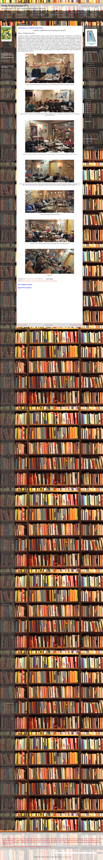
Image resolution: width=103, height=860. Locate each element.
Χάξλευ (8, 724)
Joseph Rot (3, 791)
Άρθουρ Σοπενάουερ (10, 165)
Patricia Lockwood (10, 809)
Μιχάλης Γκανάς (4, 485)
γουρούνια (12, 241)
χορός (10, 730)
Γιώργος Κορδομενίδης (10, 224)
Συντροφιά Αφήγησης (47, 17)
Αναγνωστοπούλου (4, 135)
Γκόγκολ (12, 237)
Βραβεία (10, 197)
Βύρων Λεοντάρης (6, 200)
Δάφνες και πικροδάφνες (7, 246)
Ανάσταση (3, 138)
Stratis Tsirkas (9, 818)
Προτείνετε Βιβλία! (5, 60)
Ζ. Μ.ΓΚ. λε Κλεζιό (9, 334)
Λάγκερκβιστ (3, 436)
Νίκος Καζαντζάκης (6, 517)
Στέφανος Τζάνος (4, 651)
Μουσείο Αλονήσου (5, 492)
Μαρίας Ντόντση (11, 471)
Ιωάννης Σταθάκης (4, 394)
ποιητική (5, 594)
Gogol (13, 782)
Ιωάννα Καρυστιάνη (10, 392)
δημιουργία (3, 254)
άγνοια (10, 113)
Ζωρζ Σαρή (6, 345)
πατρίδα (12, 581)
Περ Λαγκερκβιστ (11, 587)
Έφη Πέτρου (10, 333)
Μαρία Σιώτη (9, 469)
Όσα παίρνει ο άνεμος (10, 558)
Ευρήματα (71, 14)
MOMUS (6, 799)
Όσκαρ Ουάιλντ (5, 559)
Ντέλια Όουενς (7, 529)
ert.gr (88, 144)
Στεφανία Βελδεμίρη (8, 650)
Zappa (6, 828)
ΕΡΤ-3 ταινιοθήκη (9, 316)
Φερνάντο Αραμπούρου (9, 706)
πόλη (11, 594)
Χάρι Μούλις (4, 726)
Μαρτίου (90, 77)
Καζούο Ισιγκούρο (4, 399)
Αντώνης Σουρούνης (6, 153)
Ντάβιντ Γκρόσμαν (6, 528)
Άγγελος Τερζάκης (10, 112)
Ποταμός (10, 599)
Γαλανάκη (12, 200)
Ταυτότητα (81, 17)
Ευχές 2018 (8, 331)
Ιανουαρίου (90, 98)
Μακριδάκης (3, 457)
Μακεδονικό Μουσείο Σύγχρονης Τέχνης (7, 454)
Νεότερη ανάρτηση (23, 325)
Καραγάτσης (10, 404)
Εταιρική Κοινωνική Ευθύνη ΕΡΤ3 (57, 14)
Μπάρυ (12, 498)
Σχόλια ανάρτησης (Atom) (52, 328)
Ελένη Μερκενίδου (6, 292)
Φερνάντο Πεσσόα (7, 707)
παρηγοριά (3, 579)
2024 (88, 57)
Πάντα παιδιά (94, 14)
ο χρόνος (12, 544)
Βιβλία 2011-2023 (36, 12)
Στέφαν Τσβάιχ (11, 649)
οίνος (4, 553)
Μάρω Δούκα (11, 476)
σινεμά (8, 632)
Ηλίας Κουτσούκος (10, 363)
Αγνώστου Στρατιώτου (6, 114)
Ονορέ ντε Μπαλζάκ (10, 555)
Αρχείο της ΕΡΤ (6, 170)
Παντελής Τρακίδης (7, 571)
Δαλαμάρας (3, 245)
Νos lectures (9, 532)
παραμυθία (10, 577)
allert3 (11, 755)
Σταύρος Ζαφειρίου (4, 645)
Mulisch (4, 801)
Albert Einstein (4, 755)
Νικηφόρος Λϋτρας (4, 511)
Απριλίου (90, 75)
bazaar (4, 759)
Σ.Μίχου (10, 625)
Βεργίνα (11, 181)
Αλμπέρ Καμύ (10, 129)
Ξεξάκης (3, 535)
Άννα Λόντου (3, 146)
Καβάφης (3, 398)
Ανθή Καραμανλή (6, 144)
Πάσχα (8, 581)
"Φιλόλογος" (3, 105)
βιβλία (5, 19)
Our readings (8, 805)
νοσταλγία (3, 526)
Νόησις (9, 524)
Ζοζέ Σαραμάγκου (6, 340)
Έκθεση (2, 286)
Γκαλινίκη (10, 236)
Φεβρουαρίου (91, 78)
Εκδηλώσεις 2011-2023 (21, 14)
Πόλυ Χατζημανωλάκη (10, 597)
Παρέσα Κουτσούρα (6, 578)
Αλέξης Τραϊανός (11, 128)
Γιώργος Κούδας (6, 225)
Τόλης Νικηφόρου (10, 696)
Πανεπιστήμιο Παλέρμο (5, 568)
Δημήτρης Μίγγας (6, 252)
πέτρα (13, 589)
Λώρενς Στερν (10, 447)
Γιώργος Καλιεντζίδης (36, 280)
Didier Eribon (6, 769)
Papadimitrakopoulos (5, 808)
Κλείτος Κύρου (6, 414)
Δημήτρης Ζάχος (6, 250)
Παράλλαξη (3, 577)
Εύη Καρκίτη (9, 326)
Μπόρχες (10, 503)
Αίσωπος (12, 119)
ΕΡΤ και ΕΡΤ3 (7, 14)
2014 (88, 116)
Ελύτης (13, 299)
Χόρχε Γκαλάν (9, 731)
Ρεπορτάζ (3, 618)
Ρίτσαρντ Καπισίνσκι (5, 619)
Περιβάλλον (5, 588)
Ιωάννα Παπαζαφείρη (7, 393)
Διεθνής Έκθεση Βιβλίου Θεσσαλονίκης (79, 12)
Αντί (2, 148)
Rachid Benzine (11, 810)
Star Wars (7, 817)
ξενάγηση (10, 534)
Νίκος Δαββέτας (10, 515)
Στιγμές (10, 651)
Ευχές (2, 331)
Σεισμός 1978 (3, 630)
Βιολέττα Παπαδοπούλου (7, 192)
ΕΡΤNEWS (3, 320)
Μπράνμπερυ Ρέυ (4, 505)
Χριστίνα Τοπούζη (4, 740)
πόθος (2, 593)
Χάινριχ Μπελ (3, 723)
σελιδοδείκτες (10, 630)
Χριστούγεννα (4, 743)
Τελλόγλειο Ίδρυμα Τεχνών (6, 672)
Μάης (5, 450)
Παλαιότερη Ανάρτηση (75, 325)
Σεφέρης (6, 631)
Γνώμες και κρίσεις (9, 240)
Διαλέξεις (3, 263)
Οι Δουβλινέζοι (3, 548)
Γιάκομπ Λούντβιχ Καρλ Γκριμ (7, 207)
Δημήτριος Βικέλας (9, 253)
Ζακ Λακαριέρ (4, 335)
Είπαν (4, 281)
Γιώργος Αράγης (10, 219)
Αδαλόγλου (10, 115)
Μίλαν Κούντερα (11, 483)
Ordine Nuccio (7, 804)
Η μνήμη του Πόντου (9, 356)
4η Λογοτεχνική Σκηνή (9, 108)
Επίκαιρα (5, 306)
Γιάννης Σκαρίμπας (5, 213)
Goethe (9, 782)
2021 (88, 102)
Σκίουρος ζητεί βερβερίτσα (6, 635)
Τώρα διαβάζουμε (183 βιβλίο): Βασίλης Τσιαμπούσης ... (93, 85)
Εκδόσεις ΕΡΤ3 (4, 284)
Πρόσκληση (3, 606)
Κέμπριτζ (9, 408)
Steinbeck (12, 817)
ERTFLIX (7, 775)
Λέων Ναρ (8, 440)
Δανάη (8, 245)
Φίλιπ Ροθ (10, 712)
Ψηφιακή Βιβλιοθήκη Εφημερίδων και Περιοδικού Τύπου (7, 750)
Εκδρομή (11, 284)
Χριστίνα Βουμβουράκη (7, 738)
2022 (88, 100)
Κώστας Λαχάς (9, 431)
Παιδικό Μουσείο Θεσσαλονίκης (91, 147)
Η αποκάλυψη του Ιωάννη (7, 347)
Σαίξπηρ (2, 626)
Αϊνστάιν (7, 119)
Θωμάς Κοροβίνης (10, 384)
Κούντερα (7, 420)
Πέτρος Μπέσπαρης (6, 591)
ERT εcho (89, 141)
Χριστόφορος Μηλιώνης (9, 744)
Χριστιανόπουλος (11, 737)
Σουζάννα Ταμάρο (10, 638)
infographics (10, 785)
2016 (88, 112)
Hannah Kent (5, 783)
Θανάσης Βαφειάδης (5, 373)
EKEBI (9, 770)
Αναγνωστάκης (4, 134)
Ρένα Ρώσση (9, 617)
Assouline (7, 758)
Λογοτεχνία (5, 444)
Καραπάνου (3, 405)
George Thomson (9, 779)
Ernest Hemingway (5, 772)
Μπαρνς (8, 498)
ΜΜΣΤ (7, 486)
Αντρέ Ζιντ (3, 152)
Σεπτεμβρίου (91, 67)
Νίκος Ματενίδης (10, 519)
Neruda (8, 801)
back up (12, 758)
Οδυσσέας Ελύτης (7, 546)
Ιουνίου (89, 71)
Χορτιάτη (2, 731)
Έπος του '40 (11, 307)
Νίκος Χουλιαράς (6, 523)
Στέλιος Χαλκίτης (4, 649)
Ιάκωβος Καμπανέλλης (5, 386)
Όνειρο (2, 555)
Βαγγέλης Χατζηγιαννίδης (9, 174)
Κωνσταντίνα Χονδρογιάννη (7, 426)
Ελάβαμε (4, 290)
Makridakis (10, 796)
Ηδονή (7, 362)
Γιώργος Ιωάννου (4, 220)
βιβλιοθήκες (3, 185)
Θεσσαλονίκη (3, 384)
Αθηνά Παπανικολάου (7, 118)
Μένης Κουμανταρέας (5, 480)
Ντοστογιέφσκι (10, 531)
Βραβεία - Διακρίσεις (5, 198)
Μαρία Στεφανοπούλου (5, 470)
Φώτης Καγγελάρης (9, 718)
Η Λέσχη (7, 354)
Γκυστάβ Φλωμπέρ (8, 239)
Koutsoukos (10, 791)
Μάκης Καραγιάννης (6, 456)
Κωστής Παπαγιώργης (7, 434)
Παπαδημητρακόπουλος (5, 573)
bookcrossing (3, 763)
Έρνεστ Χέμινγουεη (6, 312)
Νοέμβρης (12, 523)
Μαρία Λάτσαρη (11, 464)
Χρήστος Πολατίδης (9, 733)
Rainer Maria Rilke (6, 811)
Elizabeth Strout (9, 771)
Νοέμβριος (4, 524)
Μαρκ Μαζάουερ (11, 473)
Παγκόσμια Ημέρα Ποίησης (8, 561)
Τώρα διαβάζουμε (92, 17)
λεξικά (2, 438)
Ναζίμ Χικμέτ (5, 508)
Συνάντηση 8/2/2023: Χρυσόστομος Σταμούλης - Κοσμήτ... (92, 94)
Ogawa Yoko (7, 803)
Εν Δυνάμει (3, 302)
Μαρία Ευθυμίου (10, 463)
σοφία (4, 639)
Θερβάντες (10, 382)
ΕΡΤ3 (6, 317)
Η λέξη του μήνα (82, 14)
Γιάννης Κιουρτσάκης (10, 210)
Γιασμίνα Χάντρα (7, 217)
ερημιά (8, 310)
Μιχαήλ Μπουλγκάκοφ (7, 484)
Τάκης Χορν (12, 666)
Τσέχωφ (4, 701)
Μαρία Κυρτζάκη (4, 464)
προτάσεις (10, 606)
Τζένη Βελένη (5, 681)
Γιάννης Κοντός (6, 211)
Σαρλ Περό (11, 629)
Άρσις (11, 166)
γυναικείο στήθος (5, 244)
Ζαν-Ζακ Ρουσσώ (9, 337)
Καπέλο (4, 404)
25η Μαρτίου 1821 (7, 106)
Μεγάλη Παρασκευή (10, 478)
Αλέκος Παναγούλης (10, 121)
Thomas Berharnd (9, 821)
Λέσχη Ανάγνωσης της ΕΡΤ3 (15, 5)
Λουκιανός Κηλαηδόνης (5, 446)
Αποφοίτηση (25, 12)
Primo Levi (5, 810)
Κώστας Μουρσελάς (5, 432)
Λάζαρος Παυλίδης (10, 436)
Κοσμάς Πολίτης (4, 419)
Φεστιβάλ (3, 708)
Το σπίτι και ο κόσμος (10, 694)
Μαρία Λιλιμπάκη (6, 465)
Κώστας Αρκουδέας (5, 430)
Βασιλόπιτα (5, 181)
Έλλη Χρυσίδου (11, 296)
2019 (88, 106)
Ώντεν (12, 753)
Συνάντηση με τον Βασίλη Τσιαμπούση (93, 81)
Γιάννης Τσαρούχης (10, 214)
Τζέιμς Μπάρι (11, 680)
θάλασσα (12, 371)
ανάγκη (2, 132)
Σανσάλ (6, 629)
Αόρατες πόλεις (9, 155)
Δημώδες (4, 258)
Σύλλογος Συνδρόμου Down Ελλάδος (65, 17)
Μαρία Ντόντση (9, 466)
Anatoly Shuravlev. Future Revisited (7, 756)
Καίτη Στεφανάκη (6, 400)
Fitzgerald (11, 776)
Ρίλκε (11, 618)
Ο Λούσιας (10, 542)
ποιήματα (7, 593)
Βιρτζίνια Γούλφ (9, 193)
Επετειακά (4, 305)
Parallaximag (3, 809)
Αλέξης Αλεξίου (4, 127)
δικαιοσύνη (12, 270)
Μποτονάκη (10, 504)
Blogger (69, 856)
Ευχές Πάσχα (7, 332)
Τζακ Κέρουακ (5, 679)
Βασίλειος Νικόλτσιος (5, 178)
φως (2, 718)
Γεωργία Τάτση (9, 206)
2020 (88, 104)
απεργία (2, 160)
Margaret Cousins (4, 797)
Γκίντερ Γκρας (7, 237)
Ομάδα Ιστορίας (9, 554)
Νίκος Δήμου (3, 516)
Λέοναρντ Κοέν (9, 438)
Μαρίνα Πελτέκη (6, 472)
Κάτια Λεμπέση (7, 407)
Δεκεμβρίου (90, 61)
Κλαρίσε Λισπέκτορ (10, 413)
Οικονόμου (12, 552)
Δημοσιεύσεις (47, 12)
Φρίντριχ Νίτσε (9, 717)
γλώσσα (2, 240)
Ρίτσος (11, 619)
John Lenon (9, 790)
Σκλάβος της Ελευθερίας (6, 636)
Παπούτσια (9, 575)
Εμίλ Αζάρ (5, 300)
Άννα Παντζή (11, 146)
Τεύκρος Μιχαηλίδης (8, 676)
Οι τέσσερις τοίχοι (6, 552)
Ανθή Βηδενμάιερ (11, 142)
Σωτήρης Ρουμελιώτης (7, 659)
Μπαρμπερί (3, 498)
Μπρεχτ (11, 505)
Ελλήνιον (8, 299)
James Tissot (5, 789)
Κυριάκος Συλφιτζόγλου (7, 424)
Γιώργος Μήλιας (11, 226)
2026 (88, 54)
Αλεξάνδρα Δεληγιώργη (7, 122)
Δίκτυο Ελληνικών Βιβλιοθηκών (8, 271)
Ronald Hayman (4, 815)
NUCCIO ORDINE (7, 802)
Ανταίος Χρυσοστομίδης (8, 147)
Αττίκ (7, 173)
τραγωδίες (4, 699)
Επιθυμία (12, 305)
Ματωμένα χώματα (6, 477)
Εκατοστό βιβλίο (9, 282)
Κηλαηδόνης (3, 413)
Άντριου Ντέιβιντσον (10, 152)
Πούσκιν (2, 600)
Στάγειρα (8, 643)
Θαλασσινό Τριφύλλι (8, 372)
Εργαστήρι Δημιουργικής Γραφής (38, 14)
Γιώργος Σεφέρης (10, 230)
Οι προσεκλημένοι (10, 551)
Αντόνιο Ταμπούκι (9, 151)
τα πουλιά (6, 661)
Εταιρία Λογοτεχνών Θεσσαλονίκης (7, 322)
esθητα (11, 775)
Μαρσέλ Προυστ (4, 476)
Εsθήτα (2, 334)
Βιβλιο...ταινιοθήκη (5, 184)
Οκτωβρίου (90, 65)
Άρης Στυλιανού (6, 164)
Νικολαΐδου (10, 512)
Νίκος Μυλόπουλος (10, 522)
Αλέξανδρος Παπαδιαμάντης (7, 126)
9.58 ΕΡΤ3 (10, 111)
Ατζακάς (2, 173)
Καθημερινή (12, 399)
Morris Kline (12, 799)
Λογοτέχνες (11, 443)
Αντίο (5, 12)
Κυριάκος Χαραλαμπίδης (6, 425)
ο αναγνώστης (9, 535)
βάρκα (12, 175)
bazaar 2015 (10, 759)
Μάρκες (4, 474)
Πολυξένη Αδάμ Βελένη (7, 598)
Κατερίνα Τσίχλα (10, 406)
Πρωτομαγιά (3, 609)
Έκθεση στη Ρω (10, 288)
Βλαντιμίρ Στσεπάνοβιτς (6, 194)
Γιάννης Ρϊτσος (9, 212)
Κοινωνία (5, 418)
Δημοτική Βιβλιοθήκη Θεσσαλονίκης (7, 257)
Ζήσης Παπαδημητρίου (10, 339)
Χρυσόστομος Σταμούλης (6, 746)
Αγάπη (2, 112)
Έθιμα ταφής (9, 275)
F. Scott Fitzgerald (4, 776)
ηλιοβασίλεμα (4, 367)
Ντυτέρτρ (3, 532)
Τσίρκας (10, 701)
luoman (62, 856)
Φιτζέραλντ (11, 713)
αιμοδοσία (3, 119)
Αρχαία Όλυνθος (4, 167)
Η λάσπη (9, 350)
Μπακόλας (10, 497)
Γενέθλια (12, 201)
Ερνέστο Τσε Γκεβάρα (10, 313)
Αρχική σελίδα (48, 325)
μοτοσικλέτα (11, 490)
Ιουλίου (89, 69)
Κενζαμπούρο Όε (4, 410)
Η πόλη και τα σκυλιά (7, 359)
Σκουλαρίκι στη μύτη (5, 637)
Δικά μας (95, 12)
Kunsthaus (9, 792)
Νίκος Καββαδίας (11, 516)
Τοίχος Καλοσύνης (6, 695)
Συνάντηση (35, 17)
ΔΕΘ (11, 247)
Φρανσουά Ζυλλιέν (10, 714)
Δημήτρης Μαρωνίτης (10, 251)
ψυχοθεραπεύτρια (6, 753)
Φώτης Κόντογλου (4, 719)
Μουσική (10, 496)
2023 (88, 59)
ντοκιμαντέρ (3, 531)
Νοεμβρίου (90, 63)
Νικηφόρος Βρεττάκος (6, 510)
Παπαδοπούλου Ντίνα (6, 574)
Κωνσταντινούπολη (6, 427)
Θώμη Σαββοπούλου (7, 385)
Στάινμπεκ (10, 644)
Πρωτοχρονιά (11, 609)
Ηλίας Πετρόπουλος (6, 366)
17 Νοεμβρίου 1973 (10, 105)
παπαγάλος (3, 572)
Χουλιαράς (3, 732)
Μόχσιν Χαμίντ (4, 497)
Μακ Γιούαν (9, 452)
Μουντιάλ (10, 491)
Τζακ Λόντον (11, 679)
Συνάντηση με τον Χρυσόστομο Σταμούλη (91, 89)
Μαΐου (89, 73)
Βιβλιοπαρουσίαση (5, 187)
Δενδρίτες (12, 249)
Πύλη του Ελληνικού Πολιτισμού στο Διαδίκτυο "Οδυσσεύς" (7, 612)
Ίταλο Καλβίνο (4, 391)
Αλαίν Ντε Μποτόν (6, 120)
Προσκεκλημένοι (7, 17)
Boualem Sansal (11, 763)
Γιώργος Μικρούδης (6, 227)
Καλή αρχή (5, 401)
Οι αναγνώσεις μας (7, 546)
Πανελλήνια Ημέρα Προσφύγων (7, 567)
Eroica (2, 775)
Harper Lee (8, 784)
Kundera (2, 792)
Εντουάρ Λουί (10, 302)
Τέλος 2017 (10, 673)
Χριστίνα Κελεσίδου (6, 739)
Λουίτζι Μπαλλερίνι (9, 445)
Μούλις (4, 491)
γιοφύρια (3, 219)
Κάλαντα (12, 400)
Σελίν (2, 631)
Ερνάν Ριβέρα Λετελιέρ (10, 311)
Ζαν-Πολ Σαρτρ (4, 338)
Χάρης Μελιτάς (10, 725)
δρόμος (4, 274)
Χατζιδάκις (8, 729)
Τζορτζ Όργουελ (9, 682)
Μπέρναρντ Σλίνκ (7, 499)
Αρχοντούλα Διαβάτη (5, 171)
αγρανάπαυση (3, 115)
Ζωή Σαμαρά (11, 344)
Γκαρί (2, 237)
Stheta (4, 818)
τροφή (9, 699)
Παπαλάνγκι (3, 575)
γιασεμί (12, 216)
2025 (88, 56)
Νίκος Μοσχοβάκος (6, 521)
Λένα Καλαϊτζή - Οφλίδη (7, 437)
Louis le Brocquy (5, 795)
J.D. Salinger (11, 788)
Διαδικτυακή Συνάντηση (60, 12)
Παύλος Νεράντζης (10, 584)
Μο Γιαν (11, 486)
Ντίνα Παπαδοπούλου (7, 530)
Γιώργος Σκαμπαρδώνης (7, 231)
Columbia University (6, 766)
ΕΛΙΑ (8, 295)
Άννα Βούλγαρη (9, 145)
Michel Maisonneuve (6, 798)
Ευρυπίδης (7, 328)
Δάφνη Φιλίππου (4, 247)
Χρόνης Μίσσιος (7, 745)
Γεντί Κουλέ (5, 203)
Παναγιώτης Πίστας (9, 566)
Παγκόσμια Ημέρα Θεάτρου (9, 560)
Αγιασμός (4, 113)
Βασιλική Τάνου (11, 180)
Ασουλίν (11, 172)
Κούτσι (11, 420)
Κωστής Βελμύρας (10, 433)
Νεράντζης (10, 509)
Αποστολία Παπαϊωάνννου (6, 161)
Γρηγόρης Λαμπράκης (7, 243)
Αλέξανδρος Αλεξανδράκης (6, 125)
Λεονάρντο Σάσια (4, 439)
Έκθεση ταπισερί (6, 289)
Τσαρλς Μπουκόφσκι (10, 700)
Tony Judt (3, 822)
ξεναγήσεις (3, 534)
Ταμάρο (5, 667)
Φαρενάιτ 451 (8, 705)
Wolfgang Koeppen (8, 825)
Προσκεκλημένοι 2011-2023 (22, 17)
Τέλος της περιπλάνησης (5, 674)
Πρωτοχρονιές (5, 610)
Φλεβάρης (3, 714)
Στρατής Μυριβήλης (5, 652)
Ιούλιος (6, 387)
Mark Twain (12, 797)
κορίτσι (10, 418)
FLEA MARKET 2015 (5, 777)
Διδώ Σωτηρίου (10, 264)
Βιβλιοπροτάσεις (4, 188)
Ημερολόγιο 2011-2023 (10, 368)
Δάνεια (13, 245)
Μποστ (2, 504)
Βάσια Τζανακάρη (8, 177)
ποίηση (12, 593)
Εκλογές (12, 289)
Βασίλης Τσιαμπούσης (26, 280)
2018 (88, 108)
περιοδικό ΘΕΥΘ (11, 588)
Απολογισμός (14, 12)
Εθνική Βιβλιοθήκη (5, 276)
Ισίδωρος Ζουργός (4, 388)
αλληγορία (4, 129)
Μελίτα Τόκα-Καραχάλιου (7, 479)
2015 (88, 114)
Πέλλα (6, 585)
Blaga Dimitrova (9, 762)
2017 (88, 110)
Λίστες (6, 443)
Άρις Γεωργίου (5, 166)
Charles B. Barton (6, 764)
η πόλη (12, 357)
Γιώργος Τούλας (4, 232)
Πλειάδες (10, 592)
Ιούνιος (11, 387)
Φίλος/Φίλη (3, 713)
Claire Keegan (11, 765)
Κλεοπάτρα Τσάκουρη (8, 417)
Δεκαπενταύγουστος (4, 249)
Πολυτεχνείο (3, 599)
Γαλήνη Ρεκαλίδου (6, 201)
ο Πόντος (8, 543)
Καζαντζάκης (9, 398)
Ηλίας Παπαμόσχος (8, 365)
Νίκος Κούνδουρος (9, 518)
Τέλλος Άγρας (3, 673)
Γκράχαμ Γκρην (6, 238)
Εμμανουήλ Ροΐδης (9, 301)
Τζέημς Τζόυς (5, 680)
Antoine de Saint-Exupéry (7, 757)
